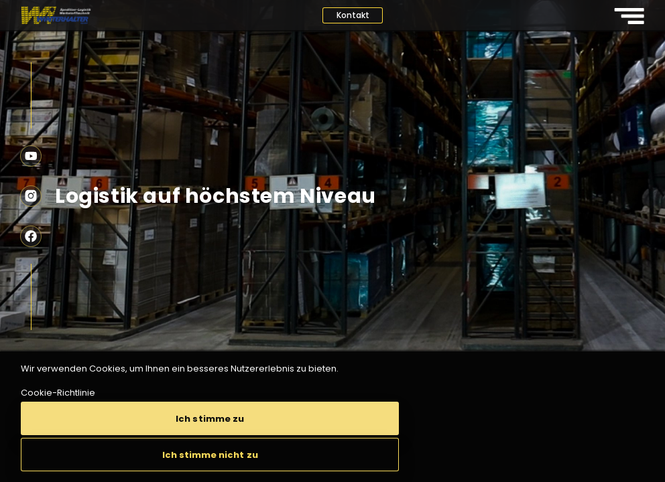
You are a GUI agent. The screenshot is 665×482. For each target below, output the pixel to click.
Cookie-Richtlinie (58, 392)
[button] (210, 418)
